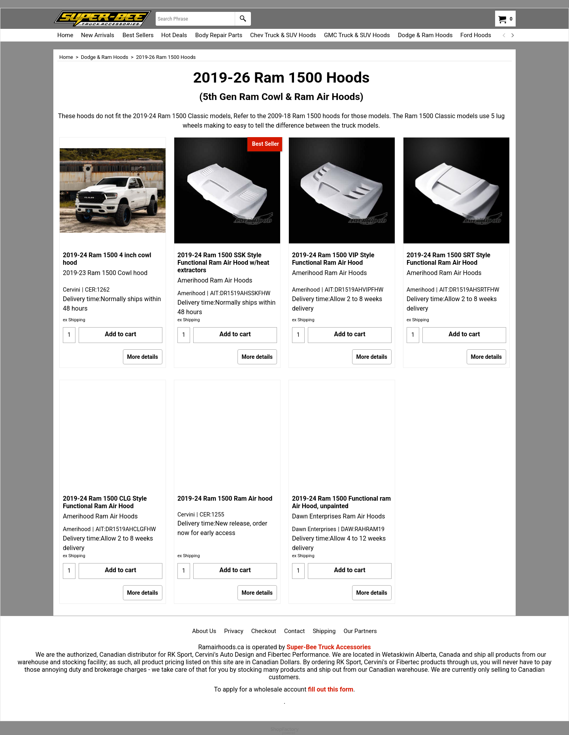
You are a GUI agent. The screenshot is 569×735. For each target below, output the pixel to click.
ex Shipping (74, 319)
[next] (512, 35)
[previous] (504, 35)
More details (142, 357)
